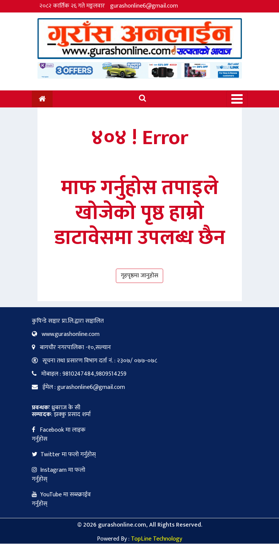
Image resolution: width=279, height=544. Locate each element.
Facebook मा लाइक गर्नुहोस (59, 434)
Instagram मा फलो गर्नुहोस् (58, 474)
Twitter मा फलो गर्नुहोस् (64, 454)
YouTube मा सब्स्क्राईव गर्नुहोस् (61, 499)
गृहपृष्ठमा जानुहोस (139, 275)
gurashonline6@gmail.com (144, 6)
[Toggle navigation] (237, 98)
